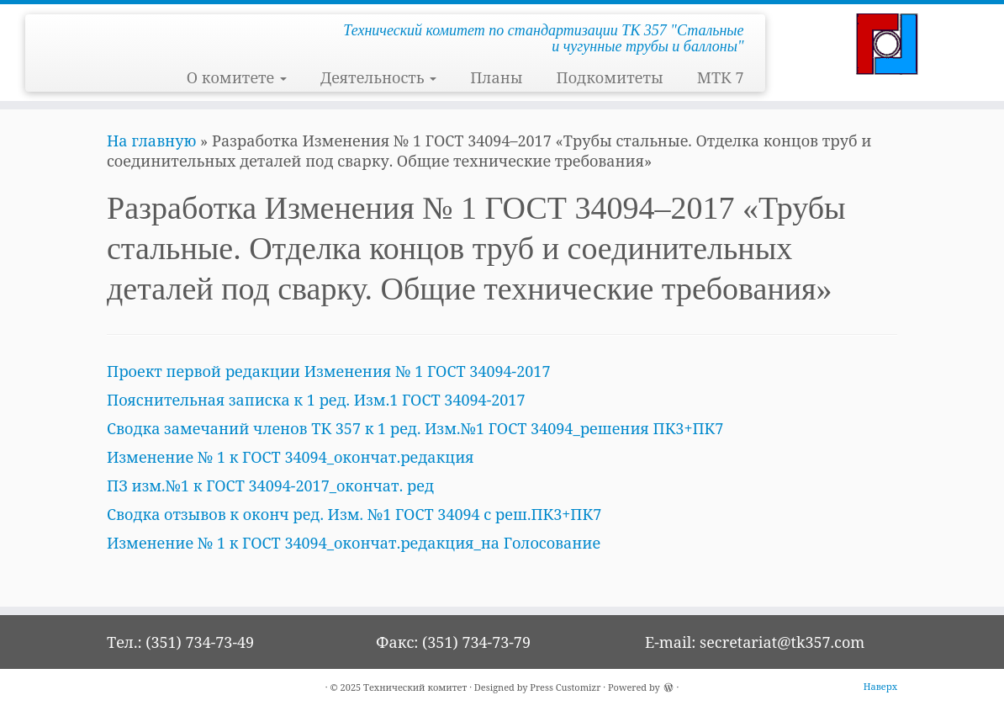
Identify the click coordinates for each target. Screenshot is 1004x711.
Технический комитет (415, 687)
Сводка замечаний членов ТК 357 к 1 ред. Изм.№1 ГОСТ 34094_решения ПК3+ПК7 (415, 428)
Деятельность (378, 77)
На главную (151, 140)
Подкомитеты (609, 77)
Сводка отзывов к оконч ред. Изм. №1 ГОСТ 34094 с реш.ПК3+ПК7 (354, 514)
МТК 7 (720, 77)
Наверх (880, 686)
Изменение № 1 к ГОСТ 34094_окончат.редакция (290, 457)
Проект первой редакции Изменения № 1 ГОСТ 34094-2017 (328, 371)
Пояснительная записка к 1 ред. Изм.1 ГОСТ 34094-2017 (316, 400)
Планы (496, 77)
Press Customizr (565, 687)
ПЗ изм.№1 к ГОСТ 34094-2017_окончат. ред (270, 485)
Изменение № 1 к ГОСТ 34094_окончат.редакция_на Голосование (353, 543)
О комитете (237, 77)
